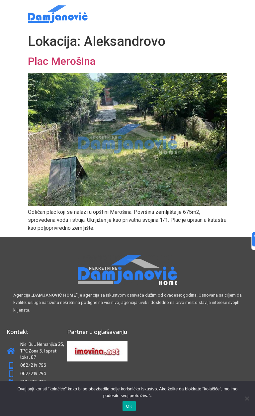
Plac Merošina (62, 61)
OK (129, 406)
